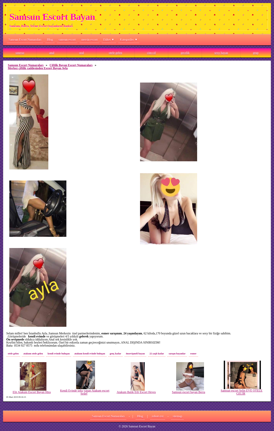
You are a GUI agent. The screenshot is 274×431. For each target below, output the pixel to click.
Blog (50, 39)
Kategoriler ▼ (129, 39)
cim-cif (151, 52)
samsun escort (67, 39)
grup (255, 52)
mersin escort (89, 39)
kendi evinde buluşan (59, 353)
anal (51, 52)
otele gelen (115, 52)
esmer (193, 353)
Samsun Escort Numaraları (25, 39)
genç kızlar (115, 353)
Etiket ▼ (108, 39)
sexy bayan (221, 52)
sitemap (177, 416)
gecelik (185, 52)
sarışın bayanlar (177, 353)
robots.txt (157, 416)
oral (81, 52)
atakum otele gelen (33, 353)
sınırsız (19, 52)
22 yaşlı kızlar (157, 353)
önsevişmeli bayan (135, 353)
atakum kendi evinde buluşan (89, 353)
